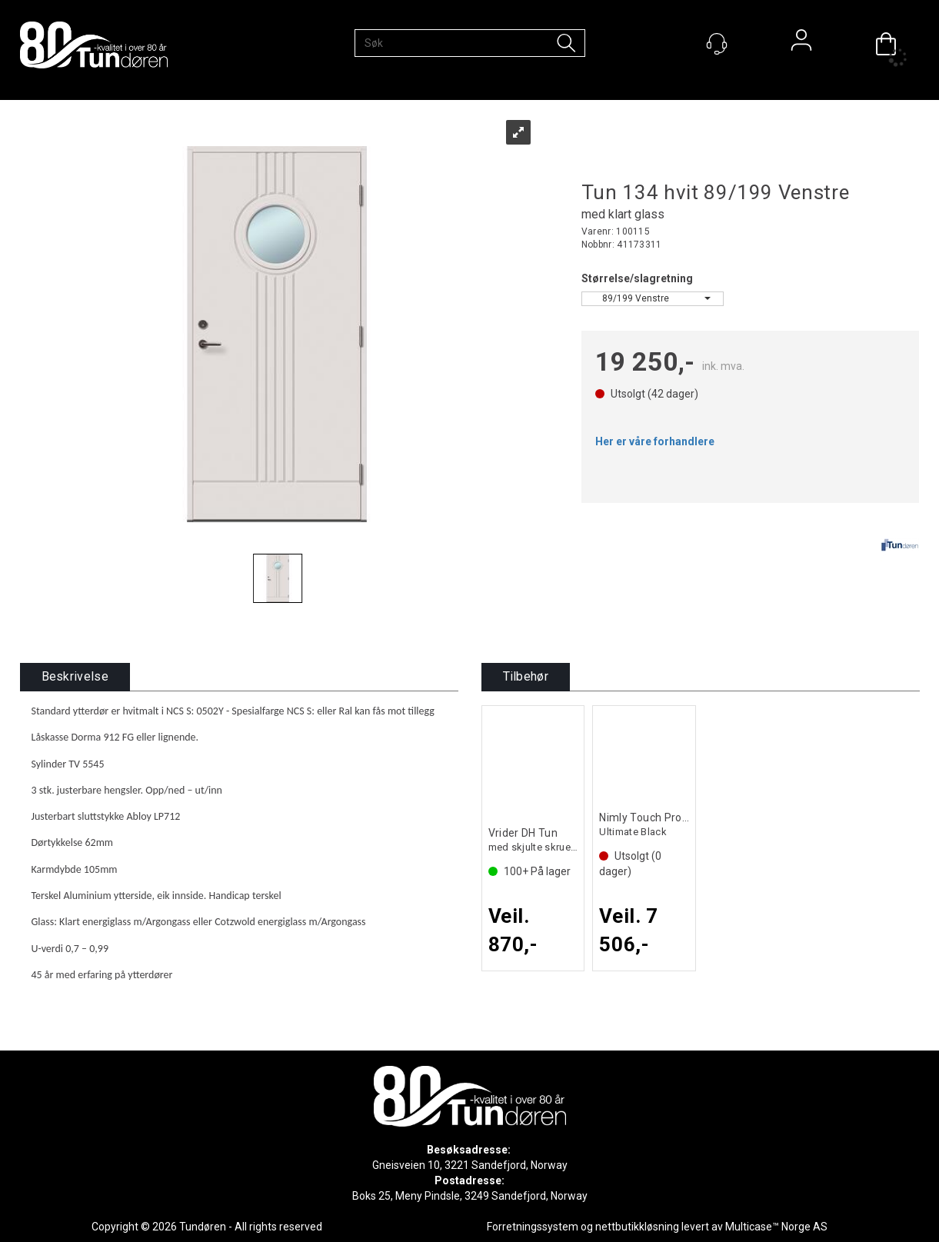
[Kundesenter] (716, 43)
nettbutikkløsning (637, 1226)
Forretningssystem (532, 1226)
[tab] (75, 677)
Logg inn (801, 43)
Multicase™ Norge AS (776, 1226)
